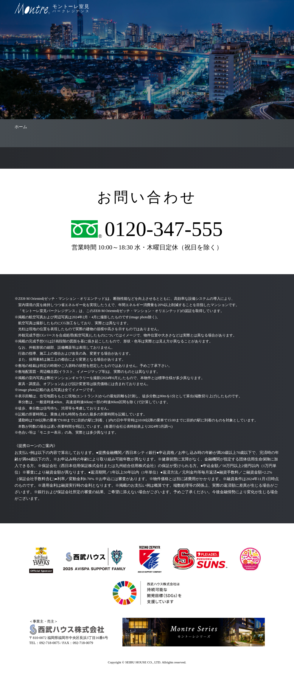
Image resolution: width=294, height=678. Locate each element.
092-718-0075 (49, 643)
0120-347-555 (164, 229)
